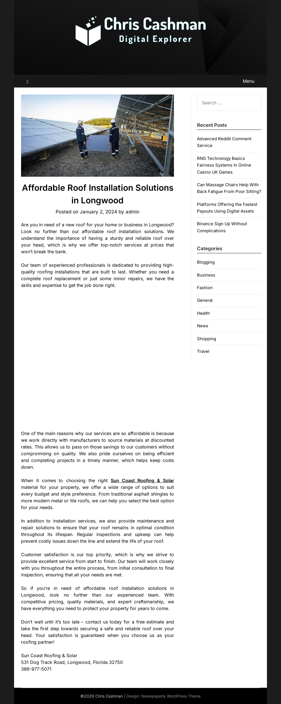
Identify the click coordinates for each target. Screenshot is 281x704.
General (205, 300)
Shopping (206, 338)
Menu (248, 81)
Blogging (206, 262)
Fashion (205, 287)
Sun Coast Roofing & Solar (142, 480)
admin (132, 212)
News (202, 325)
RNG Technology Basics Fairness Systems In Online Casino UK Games (224, 165)
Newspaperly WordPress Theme (171, 696)
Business (206, 275)
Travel (203, 351)
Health (203, 313)
